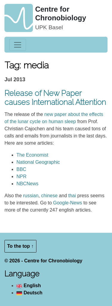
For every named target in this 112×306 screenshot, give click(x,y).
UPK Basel (49, 27)
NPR (21, 176)
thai (72, 195)
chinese (49, 195)
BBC (21, 169)
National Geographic (38, 162)
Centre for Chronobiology (60, 13)
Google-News (67, 202)
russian (31, 195)
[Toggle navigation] (17, 45)
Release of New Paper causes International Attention (55, 98)
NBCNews (27, 183)
